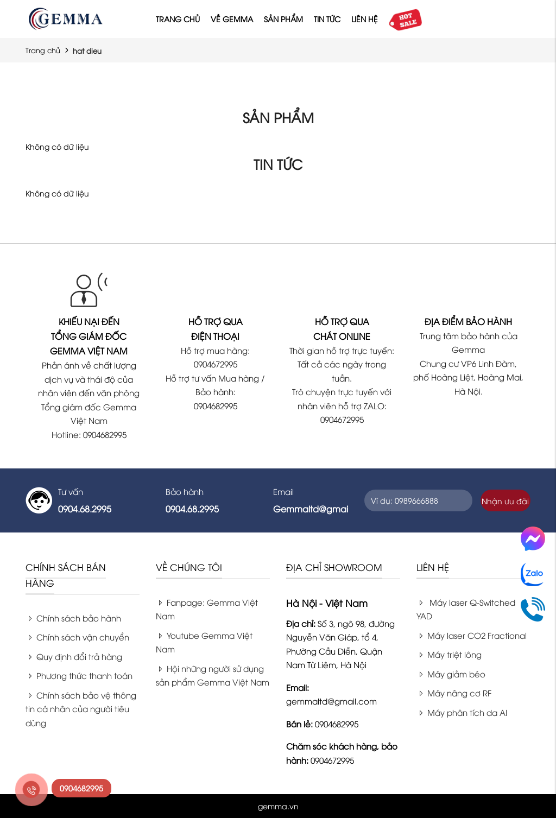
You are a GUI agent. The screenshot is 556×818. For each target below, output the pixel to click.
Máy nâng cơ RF (453, 692)
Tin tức (327, 19)
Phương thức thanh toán (79, 675)
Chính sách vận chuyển (77, 636)
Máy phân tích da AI (461, 712)
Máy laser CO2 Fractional (471, 635)
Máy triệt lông (449, 654)
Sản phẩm (283, 19)
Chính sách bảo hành (73, 617)
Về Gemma (232, 19)
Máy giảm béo (450, 673)
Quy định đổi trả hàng (74, 656)
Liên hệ (364, 19)
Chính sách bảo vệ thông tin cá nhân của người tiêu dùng (81, 708)
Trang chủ (178, 19)
